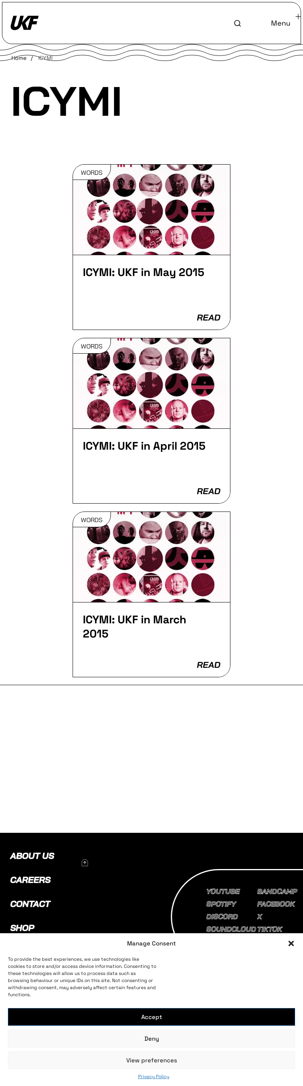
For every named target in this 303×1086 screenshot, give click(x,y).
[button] (291, 943)
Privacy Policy (153, 1076)
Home (18, 57)
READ (208, 317)
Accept (151, 1017)
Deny (151, 1038)
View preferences (151, 1060)
